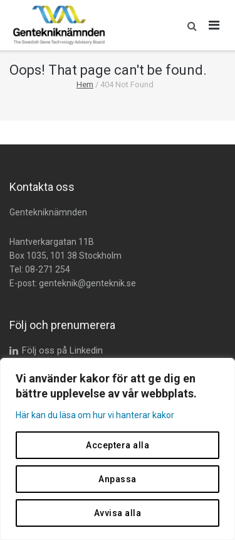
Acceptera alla (117, 445)
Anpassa (117, 479)
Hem (84, 84)
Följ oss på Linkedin (62, 350)
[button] (189, 25)
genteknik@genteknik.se (87, 283)
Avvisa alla (118, 513)
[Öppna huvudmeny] (214, 25)
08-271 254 (47, 269)
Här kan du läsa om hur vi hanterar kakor (95, 415)
